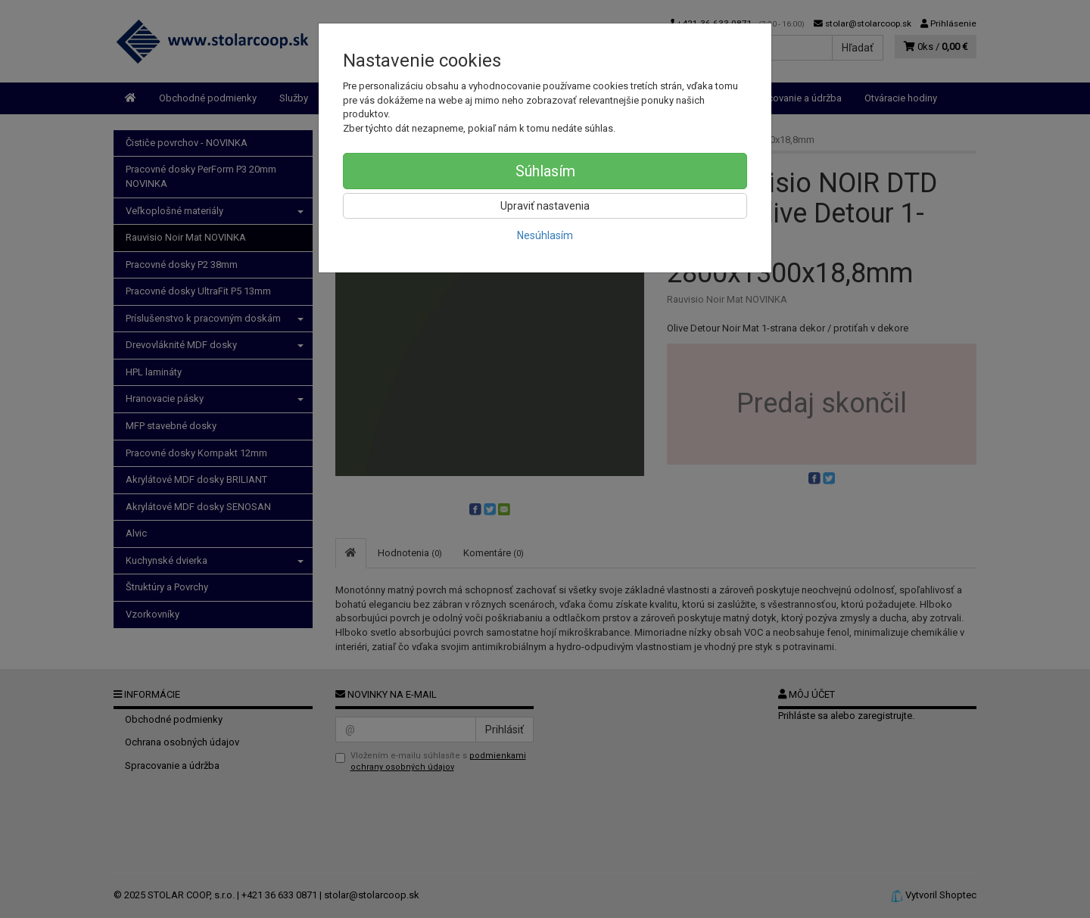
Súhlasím (545, 171)
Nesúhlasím (545, 235)
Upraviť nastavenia (545, 206)
